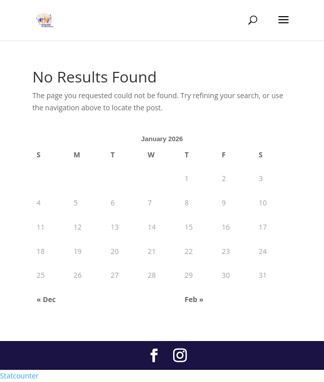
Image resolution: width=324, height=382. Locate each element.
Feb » (194, 299)
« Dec (46, 299)
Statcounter (19, 375)
